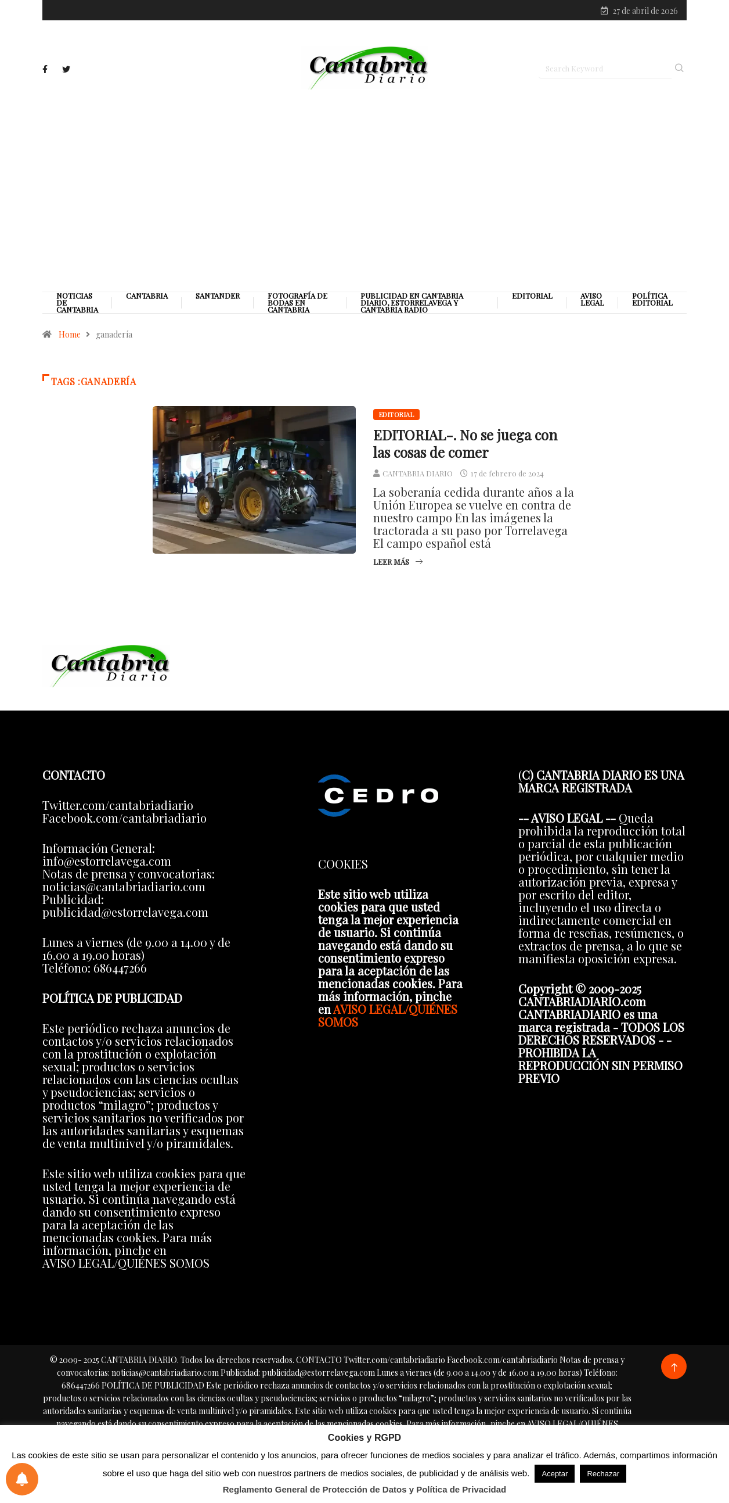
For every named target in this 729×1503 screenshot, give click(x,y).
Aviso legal (592, 299)
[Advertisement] (364, 190)
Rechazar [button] (603, 1473)
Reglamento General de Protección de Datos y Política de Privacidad (365, 1489)
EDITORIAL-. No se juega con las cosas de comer (465, 443)
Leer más (398, 561)
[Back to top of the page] (674, 1368)
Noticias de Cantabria (77, 302)
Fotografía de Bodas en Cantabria (297, 302)
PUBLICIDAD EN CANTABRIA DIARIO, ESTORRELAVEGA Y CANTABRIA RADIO (411, 302)
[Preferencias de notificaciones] (22, 1479)
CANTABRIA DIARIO (417, 473)
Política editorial (652, 299)
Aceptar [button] (555, 1473)
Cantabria (147, 295)
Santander (218, 295)
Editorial (532, 295)
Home (70, 334)
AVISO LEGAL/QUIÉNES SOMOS (387, 1015)
